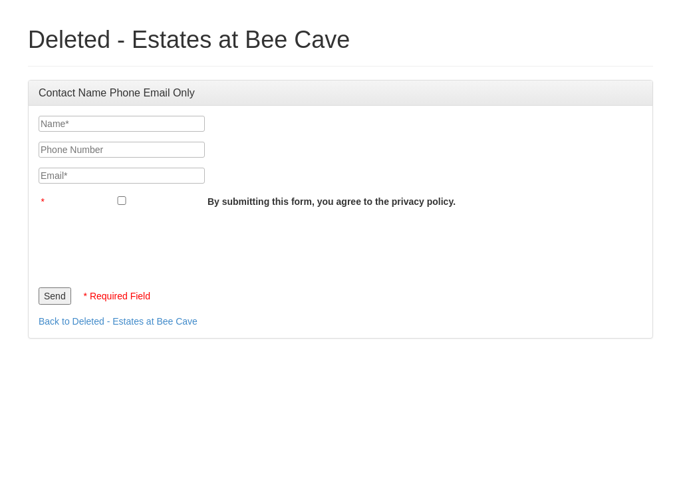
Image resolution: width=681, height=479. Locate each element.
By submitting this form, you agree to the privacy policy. (331, 201)
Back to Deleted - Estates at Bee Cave (118, 321)
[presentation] (140, 244)
